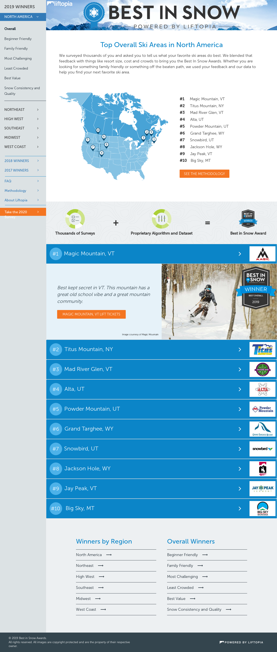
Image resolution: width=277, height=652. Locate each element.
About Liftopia (16, 200)
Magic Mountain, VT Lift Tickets (91, 314)
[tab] (162, 254)
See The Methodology (204, 174)
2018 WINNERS (17, 161)
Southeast (14, 128)
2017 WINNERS (17, 170)
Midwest (12, 137)
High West (13, 119)
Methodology (15, 191)
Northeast (14, 110)
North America (18, 17)
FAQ (8, 181)
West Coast (15, 147)
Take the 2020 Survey (16, 214)
